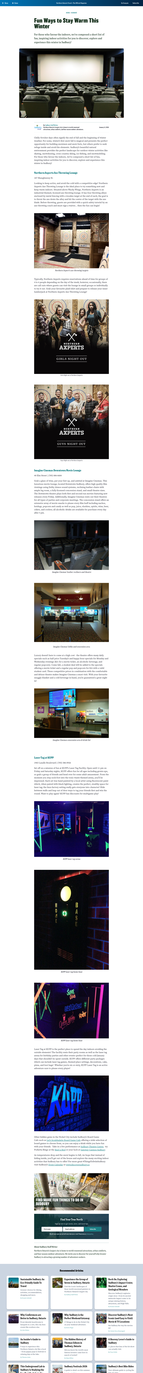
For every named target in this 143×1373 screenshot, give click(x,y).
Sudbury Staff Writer (51, 125)
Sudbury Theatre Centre (92, 1146)
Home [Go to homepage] (15, 3)
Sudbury (74, 13)
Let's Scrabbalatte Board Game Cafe (64, 1140)
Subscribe (136, 3)
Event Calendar (55, 1164)
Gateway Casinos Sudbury (93, 1149)
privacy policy (89, 1234)
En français (124, 3)
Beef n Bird (60, 1149)
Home (68, 13)
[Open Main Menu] (5, 3)
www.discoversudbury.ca (78, 1164)
